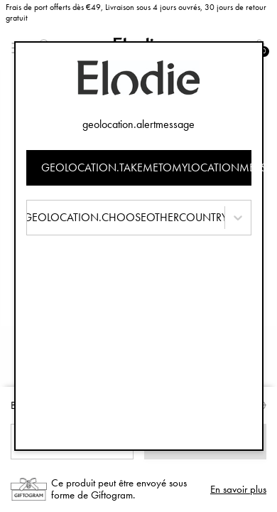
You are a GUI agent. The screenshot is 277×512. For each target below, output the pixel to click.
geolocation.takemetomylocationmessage (146, 167)
